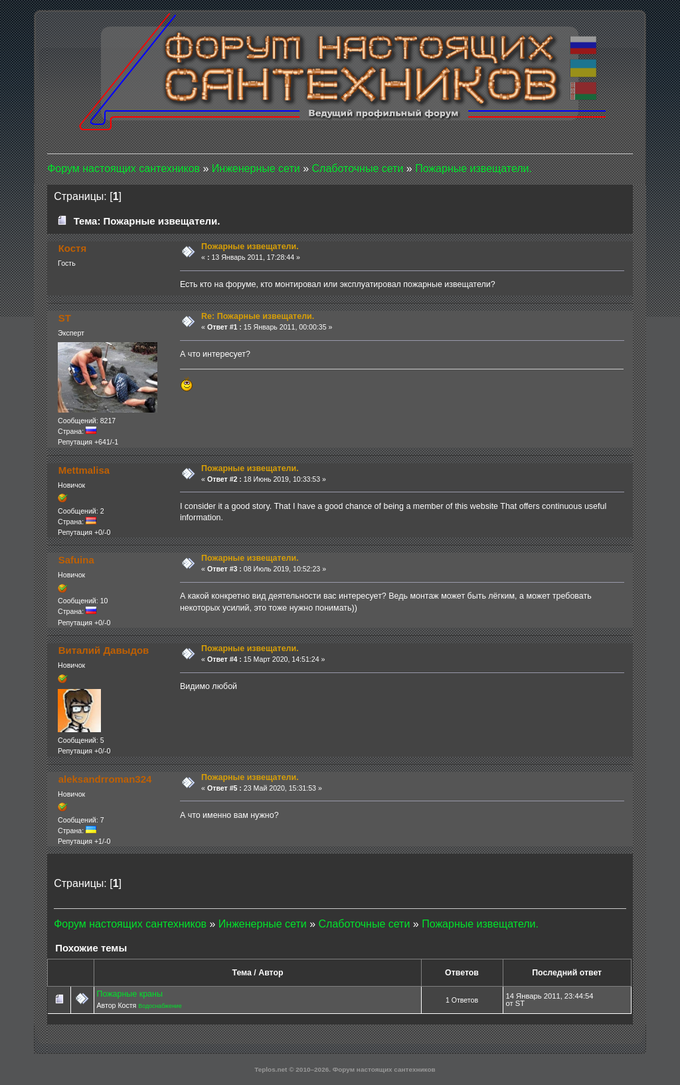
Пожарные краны (129, 994)
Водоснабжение (159, 1006)
